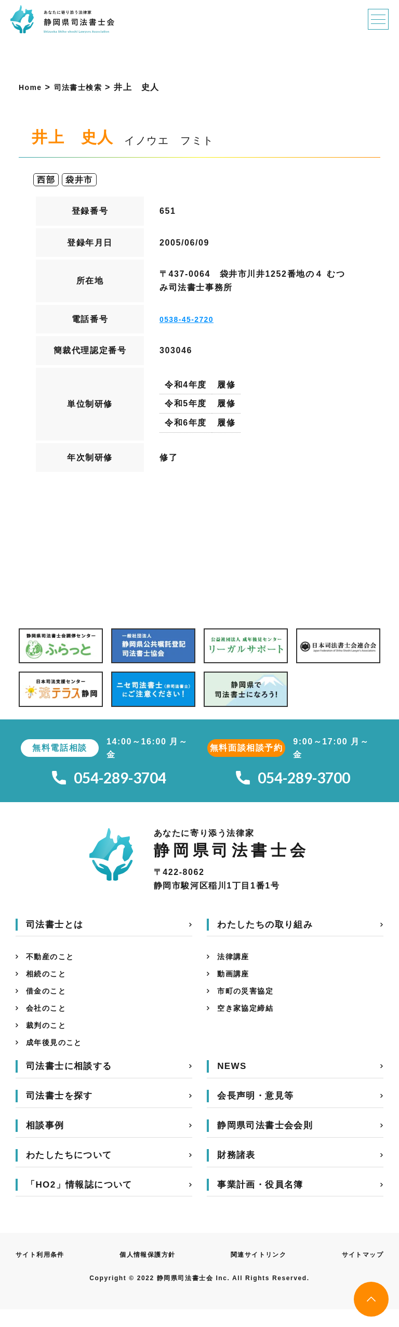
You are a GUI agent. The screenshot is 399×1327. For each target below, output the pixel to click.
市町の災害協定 (249, 1001)
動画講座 (235, 981)
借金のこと (49, 1001)
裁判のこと (49, 1039)
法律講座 (235, 962)
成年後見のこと (58, 1058)
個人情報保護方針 (148, 1272)
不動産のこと (53, 962)
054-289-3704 (109, 780)
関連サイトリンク (257, 1272)
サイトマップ (359, 1272)
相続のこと (49, 981)
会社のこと (49, 1020)
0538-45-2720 (190, 319)
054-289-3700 (293, 780)
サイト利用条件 (44, 1272)
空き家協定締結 (249, 1020)
